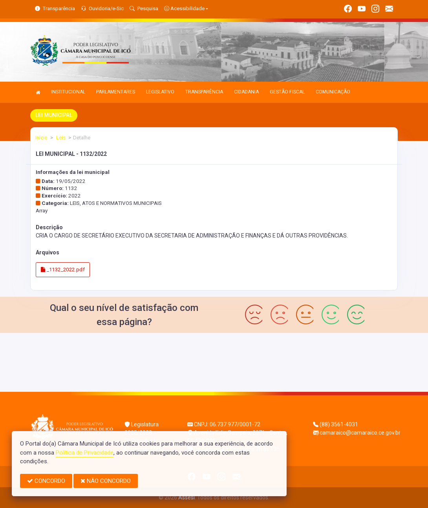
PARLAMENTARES (115, 92)
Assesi (186, 497)
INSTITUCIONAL (68, 92)
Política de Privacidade (84, 452)
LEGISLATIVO (160, 92)
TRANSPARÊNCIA (204, 92)
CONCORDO (46, 480)
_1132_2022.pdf (63, 269)
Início (41, 138)
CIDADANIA (246, 92)
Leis (60, 138)
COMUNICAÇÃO (333, 92)
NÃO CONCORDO (105, 480)
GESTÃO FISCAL (287, 92)
